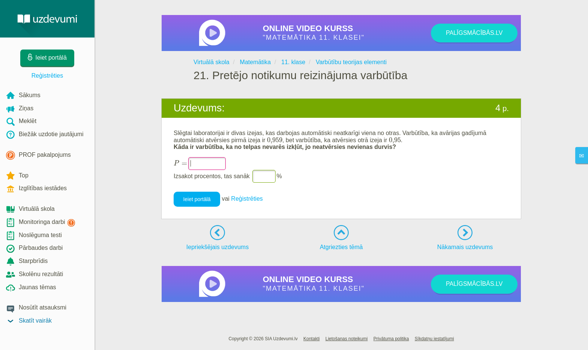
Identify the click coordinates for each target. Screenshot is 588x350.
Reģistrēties (47, 75)
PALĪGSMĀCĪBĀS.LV (474, 33)
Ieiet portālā (196, 199)
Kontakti (311, 338)
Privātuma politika (391, 338)
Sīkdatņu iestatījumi (434, 338)
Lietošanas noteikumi (347, 338)
